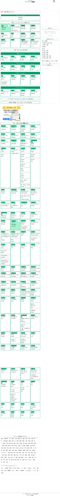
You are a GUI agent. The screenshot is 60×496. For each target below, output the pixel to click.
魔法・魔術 (8, 450)
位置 (14, 448)
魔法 (10, 468)
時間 (19, 445)
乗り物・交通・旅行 (15, 459)
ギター (13, 470)
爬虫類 (27, 445)
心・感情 (45, 41)
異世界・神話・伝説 (27, 450)
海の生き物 (32, 445)
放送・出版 (16, 443)
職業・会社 (16, 455)
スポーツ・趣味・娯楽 (29, 457)
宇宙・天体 (10, 457)
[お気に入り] (9, 25)
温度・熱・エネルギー (27, 459)
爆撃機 (9, 470)
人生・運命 (11, 438)
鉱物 (11, 448)
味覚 (32, 452)
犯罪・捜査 (14, 450)
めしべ (2, 468)
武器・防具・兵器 (20, 452)
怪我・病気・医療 (32, 443)
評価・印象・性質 (12, 452)
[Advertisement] (30, 6)
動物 (23, 440)
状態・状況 (10, 455)
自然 (29, 438)
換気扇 (6, 468)
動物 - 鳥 (20, 438)
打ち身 (14, 468)
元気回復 (22, 470)
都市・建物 (19, 440)
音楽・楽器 (27, 440)
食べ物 (17, 448)
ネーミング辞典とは (47, 65)
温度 (2, 472)
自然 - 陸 (22, 448)
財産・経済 (25, 438)
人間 (16, 438)
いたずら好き (28, 470)
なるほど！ (29, 468)
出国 (2, 470)
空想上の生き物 (9, 443)
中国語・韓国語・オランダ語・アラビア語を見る (20, 102)
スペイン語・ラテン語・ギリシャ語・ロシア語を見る (20, 99)
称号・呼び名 (14, 445)
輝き (25, 468)
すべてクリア (50, 35)
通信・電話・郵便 (19, 457)
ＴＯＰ (23, 493)
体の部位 (33, 455)
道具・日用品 (4, 457)
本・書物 (23, 445)
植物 (29, 455)
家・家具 (25, 443)
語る (34, 468)
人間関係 (20, 450)
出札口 (18, 468)
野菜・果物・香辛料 (6, 445)
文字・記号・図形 (23, 455)
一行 (22, 468)
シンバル (34, 470)
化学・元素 (27, 452)
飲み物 (21, 443)
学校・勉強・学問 (28, 448)
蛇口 (5, 470)
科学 (7, 462)
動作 (2, 438)
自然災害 (6, 438)
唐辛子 (17, 470)
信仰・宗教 (4, 455)
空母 (38, 468)
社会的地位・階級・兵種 (8, 440)
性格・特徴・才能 (5, 448)
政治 (4, 450)
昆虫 (35, 452)
